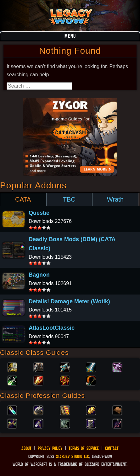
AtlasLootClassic (52, 328)
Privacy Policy (50, 448)
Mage (38, 380)
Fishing (117, 423)
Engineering (91, 410)
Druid (38, 367)
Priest (65, 367)
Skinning (65, 423)
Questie (39, 213)
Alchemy (12, 410)
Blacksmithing (38, 410)
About (26, 448)
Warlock (117, 367)
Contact (112, 448)
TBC (69, 199)
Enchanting (65, 410)
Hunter (91, 380)
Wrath (115, 199)
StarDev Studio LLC (72, 456)
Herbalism (12, 423)
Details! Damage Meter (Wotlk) (69, 301)
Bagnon (39, 275)
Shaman (65, 380)
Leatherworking (117, 410)
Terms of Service (84, 448)
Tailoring (91, 423)
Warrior (91, 367)
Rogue (12, 380)
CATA (23, 199)
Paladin (12, 367)
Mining (38, 423)
